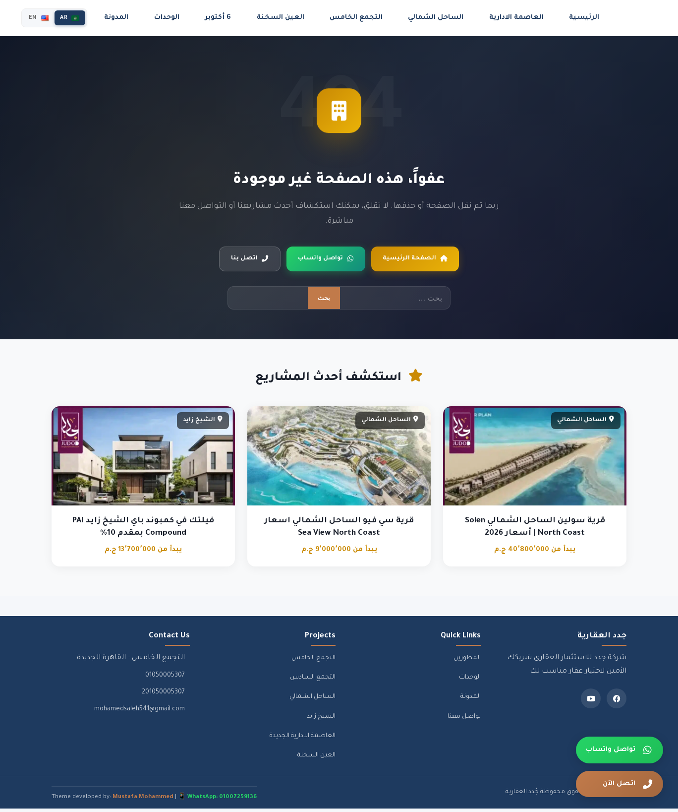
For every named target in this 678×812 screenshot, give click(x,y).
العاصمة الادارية (517, 17)
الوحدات (206, 17)
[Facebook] (616, 702)
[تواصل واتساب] (619, 750)
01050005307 (165, 679)
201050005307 (163, 695)
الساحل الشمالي (445, 17)
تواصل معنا (464, 720)
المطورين (467, 661)
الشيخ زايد (321, 720)
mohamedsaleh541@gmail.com (139, 712)
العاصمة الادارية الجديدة (302, 739)
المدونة (161, 17)
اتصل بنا (238, 260)
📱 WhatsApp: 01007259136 (217, 801)
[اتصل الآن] (619, 784)
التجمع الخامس (374, 17)
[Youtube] (591, 702)
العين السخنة (306, 17)
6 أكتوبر (251, 17)
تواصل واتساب (323, 260)
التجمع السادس (313, 681)
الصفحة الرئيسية (424, 260)
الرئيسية (578, 17)
